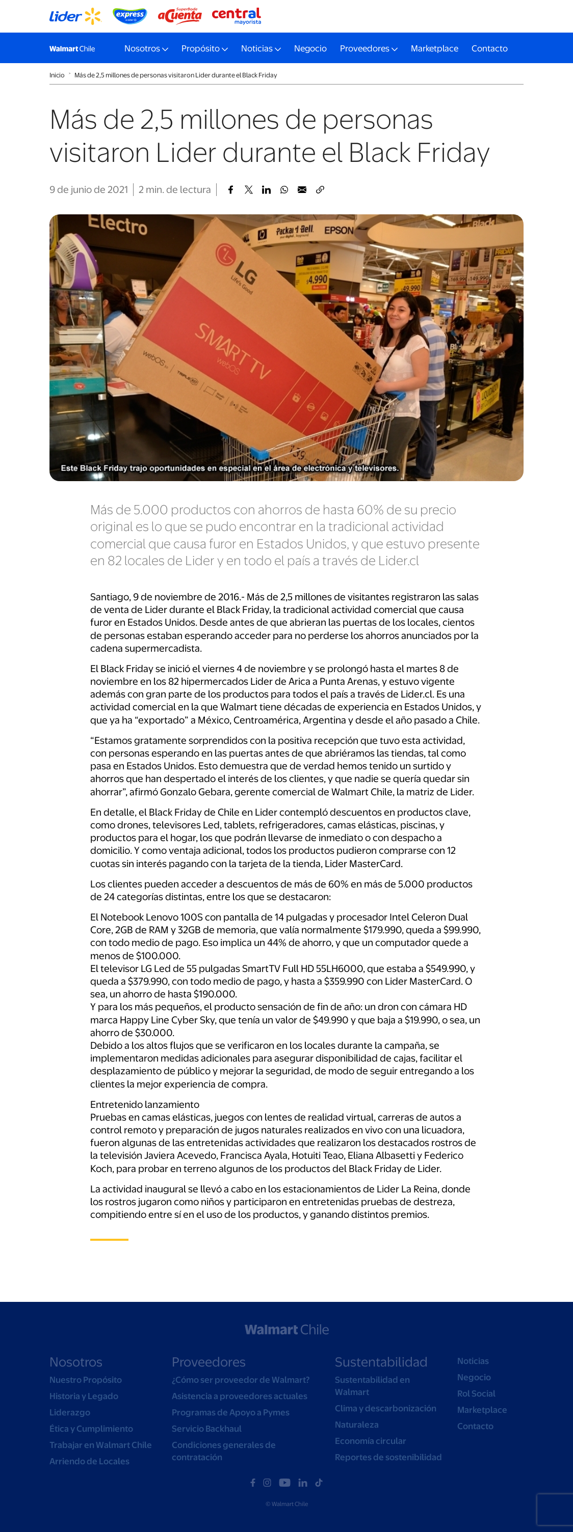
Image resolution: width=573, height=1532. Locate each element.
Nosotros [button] (142, 48)
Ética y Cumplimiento (91, 1429)
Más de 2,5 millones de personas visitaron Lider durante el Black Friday (175, 75)
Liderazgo (69, 1412)
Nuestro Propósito (85, 1380)
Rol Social (476, 1393)
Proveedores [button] (364, 48)
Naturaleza (357, 1424)
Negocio (310, 48)
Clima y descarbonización (385, 1408)
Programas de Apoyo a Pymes (231, 1412)
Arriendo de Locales (89, 1461)
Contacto (490, 48)
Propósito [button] (200, 48)
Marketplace (434, 48)
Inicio (57, 75)
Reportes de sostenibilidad (388, 1457)
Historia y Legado (83, 1396)
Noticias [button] (257, 48)
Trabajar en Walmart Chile (100, 1445)
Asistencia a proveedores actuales (239, 1396)
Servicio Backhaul (207, 1429)
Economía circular (370, 1441)
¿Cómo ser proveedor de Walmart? (240, 1380)
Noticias (473, 1361)
